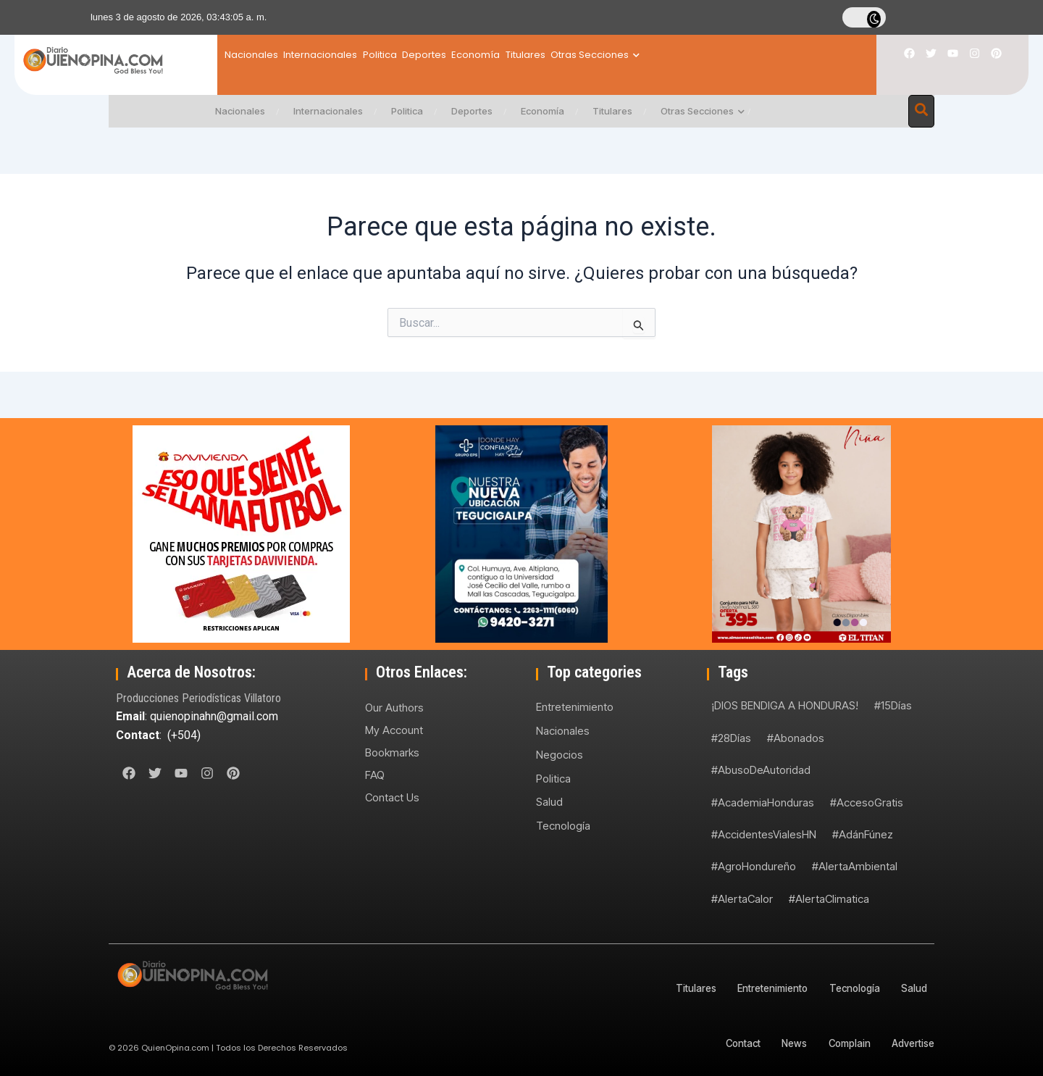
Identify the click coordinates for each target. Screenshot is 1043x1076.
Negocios (559, 754)
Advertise (911, 1043)
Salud (549, 801)
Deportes (482, 55)
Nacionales (251, 55)
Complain (841, 1043)
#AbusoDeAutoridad (760, 770)
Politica (418, 55)
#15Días (893, 705)
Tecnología (563, 824)
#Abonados (795, 738)
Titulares (622, 55)
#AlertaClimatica (829, 899)
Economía (553, 55)
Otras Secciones (710, 55)
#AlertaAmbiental (854, 866)
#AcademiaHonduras (762, 802)
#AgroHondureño (753, 866)
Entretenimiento (574, 707)
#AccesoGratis (866, 802)
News (781, 1043)
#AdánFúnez (862, 834)
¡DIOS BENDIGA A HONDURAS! (784, 705)
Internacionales (340, 55)
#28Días (731, 738)
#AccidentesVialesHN (763, 834)
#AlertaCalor (742, 899)
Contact (723, 1043)
